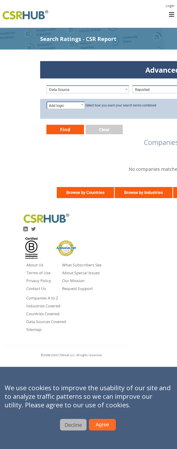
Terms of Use (38, 272)
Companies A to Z (42, 298)
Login (170, 5)
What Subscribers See (82, 265)
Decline (73, 424)
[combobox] (88, 89)
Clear (104, 129)
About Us (34, 265)
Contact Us (36, 288)
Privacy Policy (38, 280)
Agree (102, 424)
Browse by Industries (143, 192)
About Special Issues (81, 272)
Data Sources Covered (46, 321)
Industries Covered (43, 306)
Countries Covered (43, 313)
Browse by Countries (85, 192)
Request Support (77, 288)
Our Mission (73, 280)
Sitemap (34, 329)
